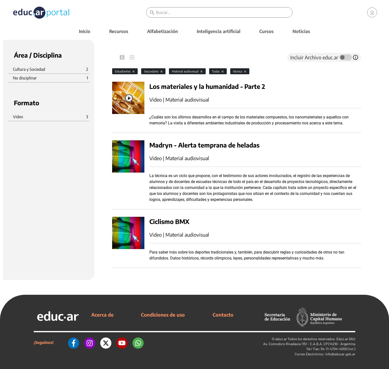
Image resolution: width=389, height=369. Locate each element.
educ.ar (281, 339)
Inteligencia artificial (218, 31)
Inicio (84, 31)
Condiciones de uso (163, 315)
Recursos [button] (118, 31)
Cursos (266, 31)
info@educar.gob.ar (340, 354)
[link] (372, 12)
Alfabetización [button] (162, 31)
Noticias (301, 31)
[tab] (122, 57)
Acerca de (102, 315)
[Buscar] (224, 12)
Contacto (223, 315)
